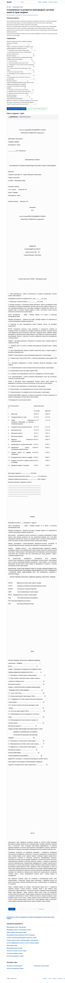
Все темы (9, 7)
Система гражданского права (15, 956)
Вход (40, 2)
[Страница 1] (11, 909)
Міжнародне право (12, 945)
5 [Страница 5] (23, 909)
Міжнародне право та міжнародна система (19, 929)
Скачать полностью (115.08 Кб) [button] (16, 108)
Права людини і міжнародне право (16, 932)
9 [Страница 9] (33, 909)
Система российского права (15, 953)
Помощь (45, 2)
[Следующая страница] (41, 909)
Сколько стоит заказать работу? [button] (37, 108)
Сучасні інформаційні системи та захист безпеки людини (23, 943)
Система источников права (14, 966)
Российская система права (41, 966)
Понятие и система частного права (16, 950)
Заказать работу (53, 2)
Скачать (28, 117)
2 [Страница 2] (16, 909)
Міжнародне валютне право (15, 948)
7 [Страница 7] (28, 909)
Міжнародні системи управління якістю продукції (21, 935)
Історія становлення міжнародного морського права (22, 937)
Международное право (18, 7)
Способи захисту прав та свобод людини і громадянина (22, 940)
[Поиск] (28, 2)
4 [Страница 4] (21, 909)
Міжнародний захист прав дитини (16, 927)
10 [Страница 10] (36, 909)
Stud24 (14, 978)
